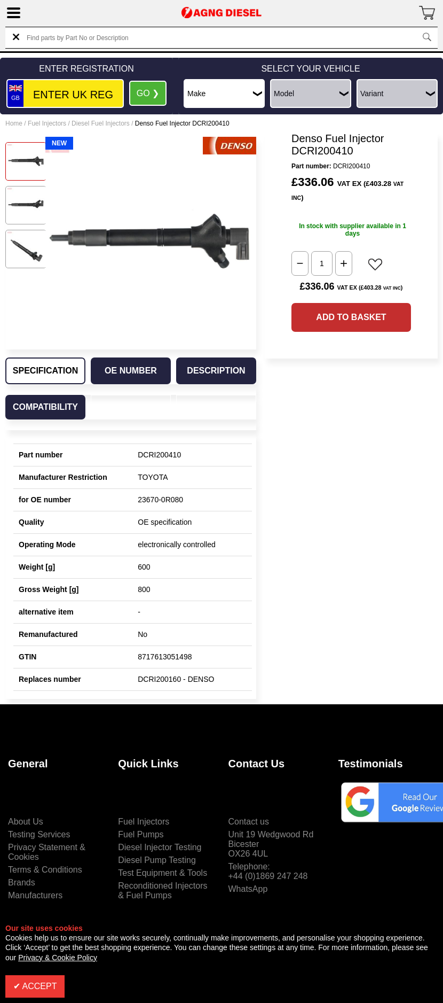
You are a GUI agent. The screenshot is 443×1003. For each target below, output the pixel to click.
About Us (25, 821)
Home (13, 123)
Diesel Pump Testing (157, 860)
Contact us (248, 821)
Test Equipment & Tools (162, 872)
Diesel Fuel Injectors (101, 123)
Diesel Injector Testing (159, 847)
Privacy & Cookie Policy (57, 957)
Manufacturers (35, 895)
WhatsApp (248, 888)
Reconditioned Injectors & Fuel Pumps (162, 890)
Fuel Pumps (140, 834)
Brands (21, 882)
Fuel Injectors (47, 123)
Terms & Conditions (45, 869)
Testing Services (39, 834)
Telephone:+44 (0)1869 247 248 (268, 871)
